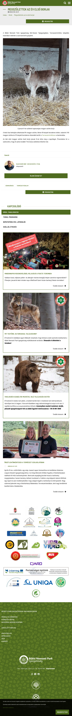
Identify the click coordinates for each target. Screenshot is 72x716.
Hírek (10, 15)
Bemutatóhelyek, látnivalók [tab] (14, 222)
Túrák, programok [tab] (10, 217)
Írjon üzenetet (36, 176)
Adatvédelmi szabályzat (8, 707)
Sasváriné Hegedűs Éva (28, 164)
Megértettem (62, 712)
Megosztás (47, 21)
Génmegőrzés (10, 185)
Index (5, 15)
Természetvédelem (22, 185)
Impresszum (50, 668)
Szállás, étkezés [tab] (10, 227)
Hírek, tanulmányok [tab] (11, 212)
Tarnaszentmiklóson (49, 135)
